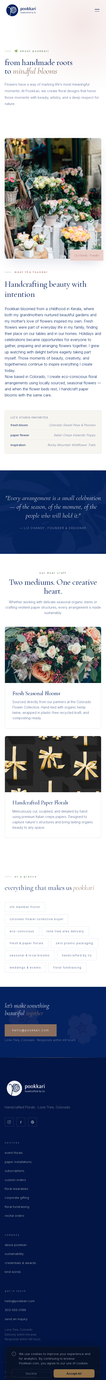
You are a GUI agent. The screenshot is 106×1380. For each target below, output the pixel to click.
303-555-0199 (15, 1310)
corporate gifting (17, 1197)
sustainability (14, 1254)
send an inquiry (16, 1319)
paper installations (18, 1162)
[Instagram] (9, 1122)
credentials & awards (20, 1263)
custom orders (15, 1180)
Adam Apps (28, 1376)
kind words (13, 1272)
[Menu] (97, 10)
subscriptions (14, 1171)
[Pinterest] (32, 1122)
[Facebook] (20, 1122)
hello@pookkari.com (30, 1030)
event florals (14, 1153)
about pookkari (16, 1245)
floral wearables (16, 1189)
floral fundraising (17, 1207)
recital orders (14, 1215)
